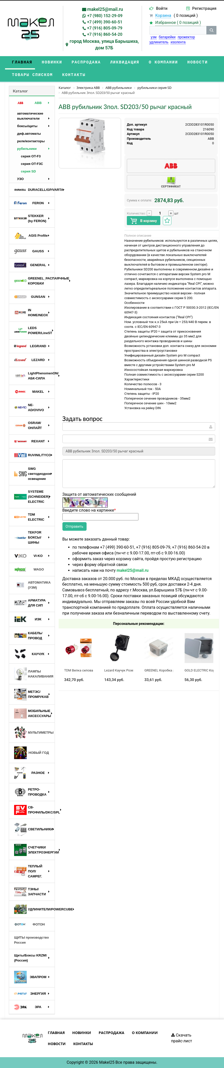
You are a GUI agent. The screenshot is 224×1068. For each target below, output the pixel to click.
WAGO (29, 569)
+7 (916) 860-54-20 (104, 34)
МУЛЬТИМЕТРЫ (34, 732)
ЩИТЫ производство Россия (31, 940)
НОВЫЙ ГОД (31, 752)
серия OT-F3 (31, 156)
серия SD (28, 171)
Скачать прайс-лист (181, 1038)
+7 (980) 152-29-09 (104, 15)
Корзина (163, 15)
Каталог (20, 90)
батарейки (167, 37)
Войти (162, 8)
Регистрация (204, 8)
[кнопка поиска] (211, 30)
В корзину (143, 221)
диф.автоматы (29, 133)
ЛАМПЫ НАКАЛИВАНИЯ (33, 673)
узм (154, 37)
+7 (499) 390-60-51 (104, 22)
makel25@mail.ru (105, 9)
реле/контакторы (31, 141)
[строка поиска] (178, 30)
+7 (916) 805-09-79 (104, 28)
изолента (178, 42)
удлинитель (159, 42)
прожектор (186, 37)
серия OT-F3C (32, 164)
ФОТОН (29, 924)
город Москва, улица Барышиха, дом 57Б (104, 44)
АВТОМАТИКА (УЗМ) (32, 585)
